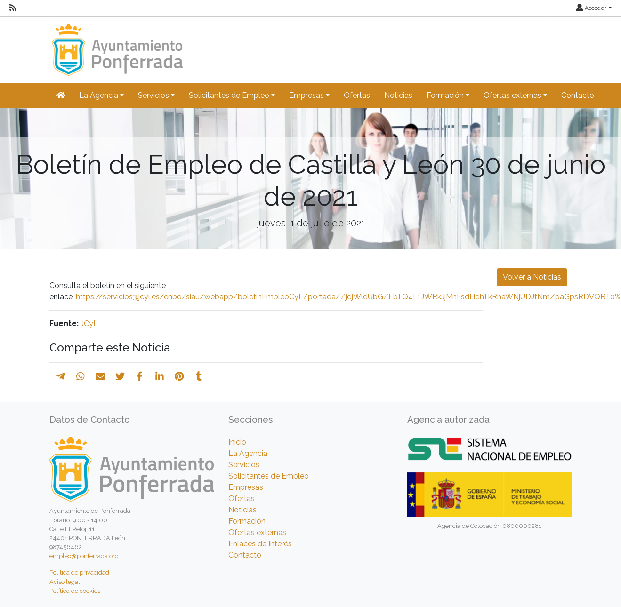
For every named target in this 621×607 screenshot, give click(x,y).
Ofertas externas (257, 532)
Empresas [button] (306, 95)
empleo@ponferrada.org (84, 555)
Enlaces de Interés (260, 543)
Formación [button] (445, 95)
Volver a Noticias (532, 276)
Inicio (237, 442)
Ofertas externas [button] (512, 95)
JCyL (89, 323)
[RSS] (12, 8)
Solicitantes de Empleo (268, 475)
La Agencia (247, 453)
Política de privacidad (79, 572)
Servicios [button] (153, 95)
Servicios (243, 464)
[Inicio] (116, 45)
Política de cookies (74, 590)
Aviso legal (64, 581)
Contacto (577, 95)
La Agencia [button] (98, 95)
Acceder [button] (591, 8)
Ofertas (357, 95)
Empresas (245, 487)
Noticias (398, 95)
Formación (247, 521)
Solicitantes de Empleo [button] (229, 95)
